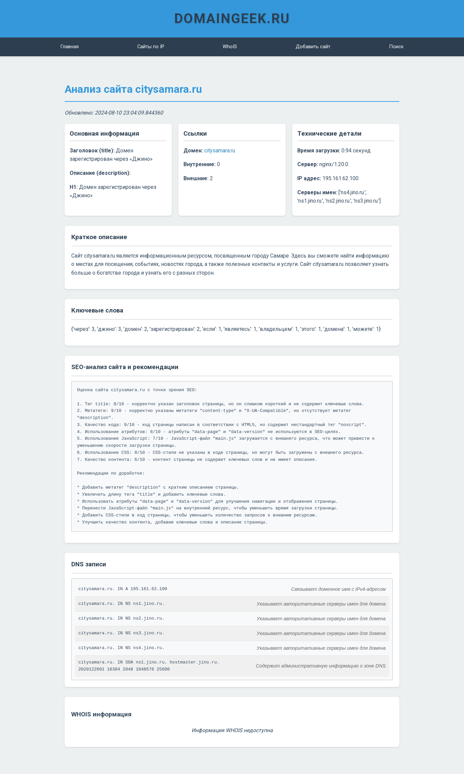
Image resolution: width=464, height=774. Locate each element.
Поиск (396, 47)
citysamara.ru (219, 150)
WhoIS (230, 47)
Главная (69, 47)
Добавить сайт (313, 47)
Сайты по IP (150, 47)
